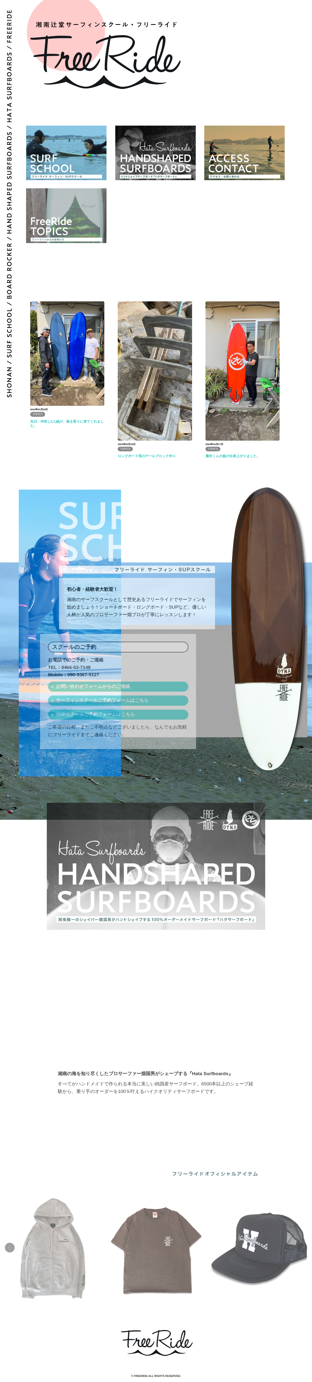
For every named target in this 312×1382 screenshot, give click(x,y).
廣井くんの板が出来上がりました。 (232, 456)
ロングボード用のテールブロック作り (147, 456)
